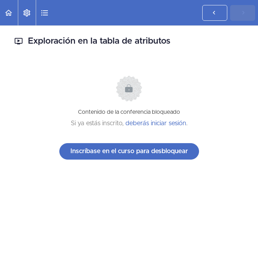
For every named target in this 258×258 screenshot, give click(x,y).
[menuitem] (27, 12)
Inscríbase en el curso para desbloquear (129, 151)
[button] (9, 12)
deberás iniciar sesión (155, 123)
